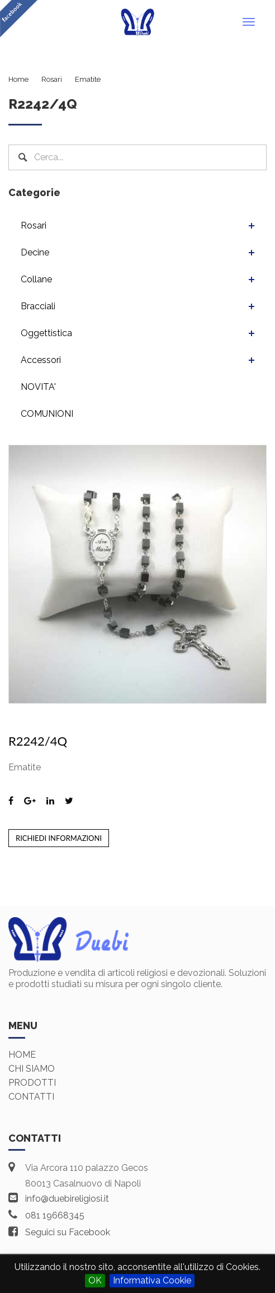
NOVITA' (38, 387)
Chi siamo (31, 1068)
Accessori (41, 360)
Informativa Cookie (152, 1280)
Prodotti (32, 1082)
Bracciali (38, 306)
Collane (36, 279)
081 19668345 (54, 1215)
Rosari (33, 225)
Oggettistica (46, 333)
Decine (35, 252)
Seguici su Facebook (67, 1232)
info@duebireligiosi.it (67, 1198)
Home (22, 1054)
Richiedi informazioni (59, 838)
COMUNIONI (47, 413)
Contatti (31, 1096)
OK (95, 1280)
